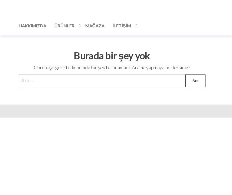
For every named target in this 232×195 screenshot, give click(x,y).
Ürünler (64, 25)
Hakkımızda (32, 25)
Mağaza (94, 25)
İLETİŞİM (122, 25)
